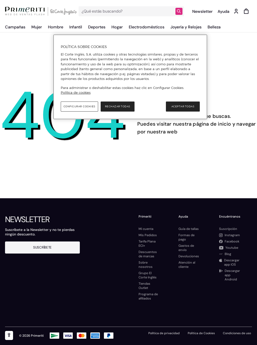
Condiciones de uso (237, 333)
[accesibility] (9, 335)
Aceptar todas (183, 106)
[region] (130, 76)
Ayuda (223, 11)
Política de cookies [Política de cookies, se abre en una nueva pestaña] (76, 92)
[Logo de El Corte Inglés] (63, 11)
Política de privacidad (164, 333)
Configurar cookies (79, 106)
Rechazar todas (117, 106)
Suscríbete (42, 247)
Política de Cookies (201, 333)
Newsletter (202, 11)
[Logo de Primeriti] (26, 11)
